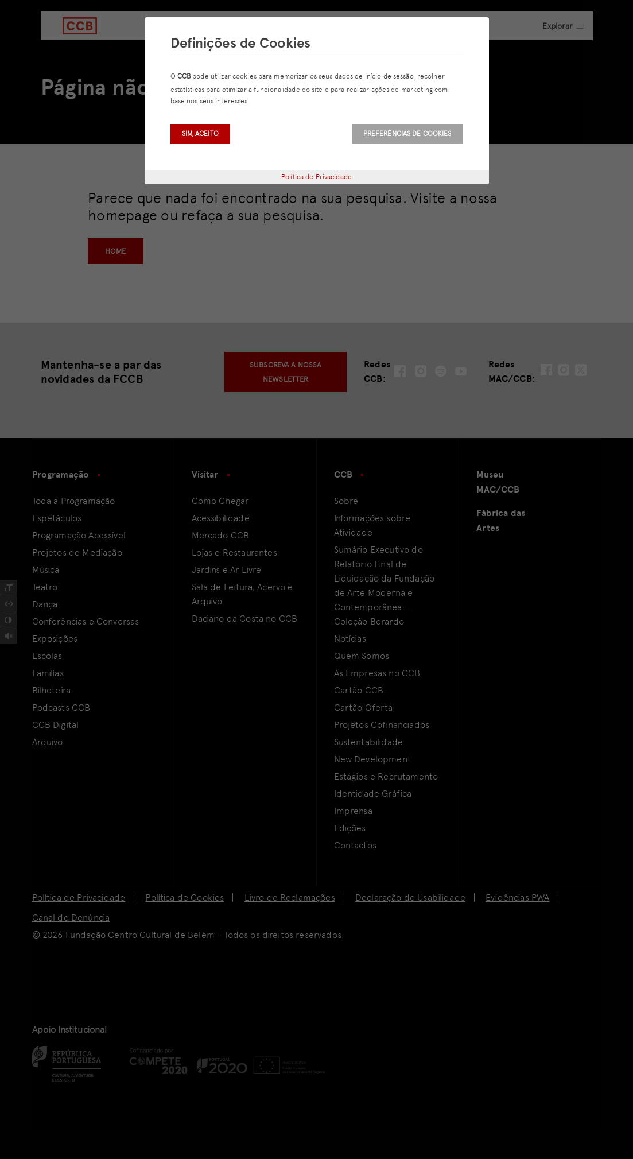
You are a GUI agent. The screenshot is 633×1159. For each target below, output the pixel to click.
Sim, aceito (200, 134)
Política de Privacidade (316, 177)
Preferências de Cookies (407, 134)
